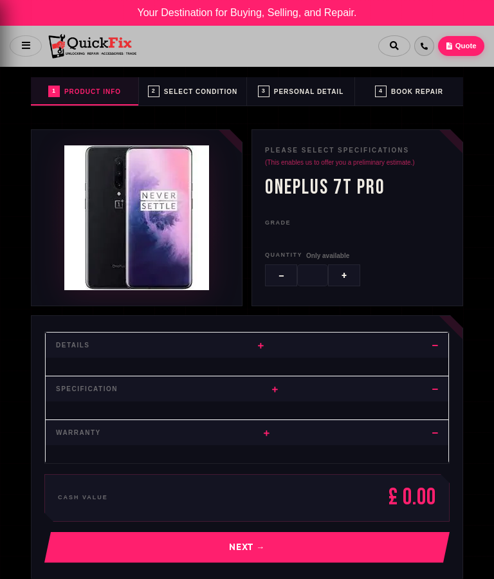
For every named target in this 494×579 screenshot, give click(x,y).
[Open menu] (26, 46)
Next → (247, 547)
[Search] (392, 46)
